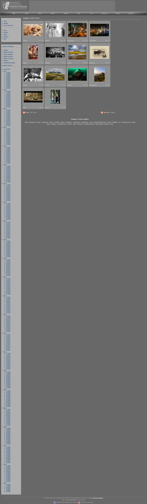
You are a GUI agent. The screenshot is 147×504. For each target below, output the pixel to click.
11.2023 (8, 111)
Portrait (39, 122)
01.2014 (8, 294)
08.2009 (8, 377)
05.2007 (8, 419)
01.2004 (8, 481)
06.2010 (8, 361)
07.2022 (8, 135)
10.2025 (8, 75)
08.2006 (8, 433)
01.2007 (8, 425)
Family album (99, 124)
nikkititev (47, 62)
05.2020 (8, 176)
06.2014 (8, 286)
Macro (63, 122)
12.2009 (8, 372)
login (14, 13)
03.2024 (8, 103)
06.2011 (8, 343)
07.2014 (8, 285)
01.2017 (8, 237)
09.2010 (8, 357)
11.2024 (8, 92)
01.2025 (8, 88)
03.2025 (8, 85)
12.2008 (8, 390)
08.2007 (8, 415)
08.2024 (8, 96)
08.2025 (8, 78)
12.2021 (8, 147)
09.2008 (8, 395)
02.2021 (8, 161)
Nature (51, 122)
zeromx (25, 40)
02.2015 (8, 273)
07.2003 (8, 491)
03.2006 (8, 440)
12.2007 (8, 409)
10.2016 (8, 243)
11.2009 (8, 373)
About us (6, 36)
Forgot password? (8, 25)
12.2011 (8, 334)
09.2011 (8, 338)
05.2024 (8, 101)
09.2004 (8, 469)
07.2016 (8, 248)
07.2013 (8, 304)
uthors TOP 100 (8, 52)
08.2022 (8, 134)
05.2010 (8, 363)
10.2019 (8, 187)
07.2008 (8, 397)
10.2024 (8, 94)
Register (6, 23)
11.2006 (8, 429)
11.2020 (8, 167)
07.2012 (8, 322)
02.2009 (8, 386)
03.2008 (8, 403)
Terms (5, 34)
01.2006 (8, 443)
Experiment (85, 122)
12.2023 (8, 109)
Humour (107, 124)
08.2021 (8, 153)
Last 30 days (7, 69)
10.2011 (8, 337)
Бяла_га (47, 107)
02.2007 (8, 423)
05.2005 (8, 456)
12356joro (92, 62)
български (130, 13)
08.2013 (8, 302)
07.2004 (8, 472)
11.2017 (8, 223)
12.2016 (8, 241)
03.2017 (8, 235)
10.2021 (8, 150)
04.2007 (8, 420)
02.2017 (8, 236)
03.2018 (8, 216)
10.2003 (8, 487)
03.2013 (8, 309)
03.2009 (8, 384)
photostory (104, 13)
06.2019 (8, 193)
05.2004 (8, 475)
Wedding (114, 122)
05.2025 (8, 82)
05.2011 (8, 344)
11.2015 (8, 261)
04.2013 (8, 308)
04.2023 (8, 121)
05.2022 (8, 138)
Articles (6, 32)
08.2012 (8, 321)
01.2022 (8, 144)
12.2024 (8, 91)
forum (78, 13)
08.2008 (8, 396)
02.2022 (8, 142)
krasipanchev (70, 40)
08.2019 (8, 190)
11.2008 (8, 392)
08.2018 (8, 209)
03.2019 (8, 197)
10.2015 (8, 262)
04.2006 (8, 439)
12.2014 (8, 278)
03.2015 (8, 272)
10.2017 (8, 225)
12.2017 (8, 222)
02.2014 (8, 292)
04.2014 (8, 289)
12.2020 (8, 166)
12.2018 (8, 203)
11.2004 (8, 467)
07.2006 (8, 435)
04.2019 (8, 196)
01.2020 (8, 181)
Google (112, 112)
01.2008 (8, 406)
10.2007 (8, 412)
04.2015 (8, 271)
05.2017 (8, 232)
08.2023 (8, 115)
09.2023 (8, 114)
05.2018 (8, 213)
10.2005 (8, 449)
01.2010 (8, 368)
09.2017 (8, 226)
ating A (6, 60)
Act (120, 122)
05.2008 (8, 400)
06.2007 (8, 418)
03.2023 (8, 122)
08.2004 (8, 471)
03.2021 (8, 160)
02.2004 (8, 479)
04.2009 (8, 383)
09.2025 (8, 76)
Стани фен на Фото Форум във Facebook (66, 502)
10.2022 (8, 131)
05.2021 (8, 157)
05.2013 (8, 307)
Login (5, 21)
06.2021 (8, 155)
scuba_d (69, 85)
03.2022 (8, 141)
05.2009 (8, 381)
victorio (69, 62)
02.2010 (8, 367)
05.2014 (8, 288)
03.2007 (8, 422)
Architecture (76, 122)
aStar (24, 107)
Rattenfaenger (93, 85)
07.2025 (8, 79)
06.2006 (8, 436)
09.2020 (8, 170)
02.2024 (8, 105)
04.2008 (8, 402)
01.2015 (8, 275)
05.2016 (8, 250)
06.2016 (8, 249)
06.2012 (8, 324)
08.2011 (8, 340)
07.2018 (8, 210)
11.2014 (8, 279)
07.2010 (8, 360)
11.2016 (8, 242)
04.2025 (8, 83)
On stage (80, 124)
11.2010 (8, 354)
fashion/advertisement (100, 122)
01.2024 (8, 106)
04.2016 (8, 252)
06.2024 (8, 99)
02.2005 (8, 461)
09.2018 (8, 207)
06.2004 (8, 474)
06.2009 (8, 380)
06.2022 (8, 137)
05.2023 (8, 119)
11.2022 (8, 130)
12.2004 (8, 465)
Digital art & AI (126, 122)
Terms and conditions (97, 498)
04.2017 (8, 233)
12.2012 (8, 315)
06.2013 (8, 305)
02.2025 (8, 86)
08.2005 (8, 452)
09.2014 (8, 282)
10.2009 (8, 374)
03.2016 (8, 253)
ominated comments (9, 62)
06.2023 (8, 118)
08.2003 (8, 490)
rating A (53, 13)
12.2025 (8, 72)
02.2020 (8, 180)
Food (91, 122)
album (39, 13)
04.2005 (8, 458)
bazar (91, 13)
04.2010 (8, 364)
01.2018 (8, 219)
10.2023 (8, 112)
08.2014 (8, 284)
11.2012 (8, 317)
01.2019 (8, 200)
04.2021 (8, 158)
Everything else (61, 124)
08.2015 (8, 265)
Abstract (53, 124)
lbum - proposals (8, 58)
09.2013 (8, 301)
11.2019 (8, 186)
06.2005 (8, 455)
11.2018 (8, 204)
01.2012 (8, 331)
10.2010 (8, 356)
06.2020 (8, 174)
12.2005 (8, 446)
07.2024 (8, 98)
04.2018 (8, 214)
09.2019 (8, 189)
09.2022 (8, 132)
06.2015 (8, 268)
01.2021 (8, 162)
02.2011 (8, 348)
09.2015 (8, 263)
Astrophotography (89, 124)
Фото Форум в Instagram (87, 502)
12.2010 (8, 353)
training (118, 13)
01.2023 (8, 125)
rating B (66, 13)
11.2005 (8, 448)
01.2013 (8, 312)
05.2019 (8, 194)
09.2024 (8, 95)
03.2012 (8, 328)
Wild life (57, 122)
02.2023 (8, 124)
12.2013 (8, 297)
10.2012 (8, 318)
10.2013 (8, 300)
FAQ (5, 38)
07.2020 (8, 173)
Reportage (32, 122)
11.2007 (8, 410)
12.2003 (8, 484)
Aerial (109, 122)
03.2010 (8, 366)
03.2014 (8, 291)
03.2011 (8, 347)
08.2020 (8, 171)
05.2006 (8, 438)
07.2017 (8, 229)
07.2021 (8, 154)
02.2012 (8, 330)
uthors (6, 50)
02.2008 (8, 404)
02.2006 (8, 442)
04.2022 (8, 139)
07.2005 (8, 454)
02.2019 (8, 198)
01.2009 (8, 387)
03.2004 (8, 478)
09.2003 (8, 488)
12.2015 (8, 259)
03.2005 (8, 459)
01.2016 (8, 256)
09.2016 (8, 245)
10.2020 (8, 168)
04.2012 (8, 327)
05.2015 (8, 269)
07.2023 (8, 117)
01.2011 (8, 350)
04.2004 (8, 477)
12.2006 (8, 428)
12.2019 (8, 184)
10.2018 (8, 206)
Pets (112, 124)
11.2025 (8, 73)
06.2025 (8, 80)
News (5, 30)
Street (26, 122)
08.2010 (8, 359)
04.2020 (8, 177)
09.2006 (8, 432)
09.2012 (8, 320)
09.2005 (8, 451)
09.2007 (8, 413)
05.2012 (8, 325)
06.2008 (8, 399)
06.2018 (8, 212)
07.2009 (8, 379)
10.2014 (8, 281)
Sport (74, 124)
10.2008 (8, 393)
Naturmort (69, 122)
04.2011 (8, 345)
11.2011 (8, 336)
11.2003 (8, 485)
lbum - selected (8, 56)
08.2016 (8, 246)
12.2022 (8, 128)
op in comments (8, 54)
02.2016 (8, 255)
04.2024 (8, 102)
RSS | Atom (33, 112)
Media (27, 13)
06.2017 (8, 230)
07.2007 (8, 416)
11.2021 (8, 148)
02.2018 (8, 217)
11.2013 (8, 298)
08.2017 (8, 227)
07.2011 (8, 341)
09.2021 (8, 151)
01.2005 (8, 462)
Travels (70, 124)
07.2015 (8, 266)
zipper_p (47, 40)
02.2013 (8, 311)
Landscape (45, 122)
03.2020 (8, 178)
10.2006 (8, 431)
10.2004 (8, 468)
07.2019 (8, 191)
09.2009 (8, 376)
